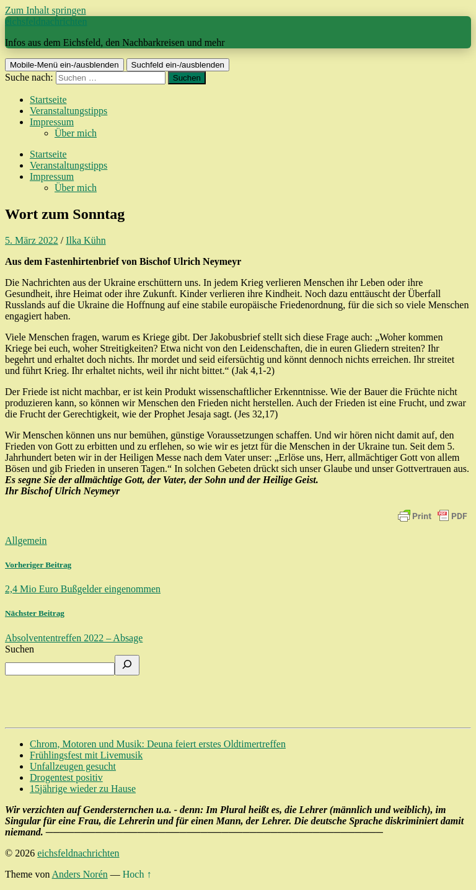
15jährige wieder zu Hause (83, 788)
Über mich (76, 133)
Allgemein (26, 540)
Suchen (19, 649)
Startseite (48, 99)
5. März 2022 (31, 240)
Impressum (52, 122)
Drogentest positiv (66, 777)
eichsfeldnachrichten (46, 21)
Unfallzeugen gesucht (73, 766)
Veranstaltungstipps (68, 110)
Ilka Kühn (85, 240)
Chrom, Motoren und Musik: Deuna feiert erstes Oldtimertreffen (158, 744)
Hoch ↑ (137, 874)
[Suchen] (127, 665)
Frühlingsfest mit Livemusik (86, 755)
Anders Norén (80, 874)
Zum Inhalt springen (45, 10)
